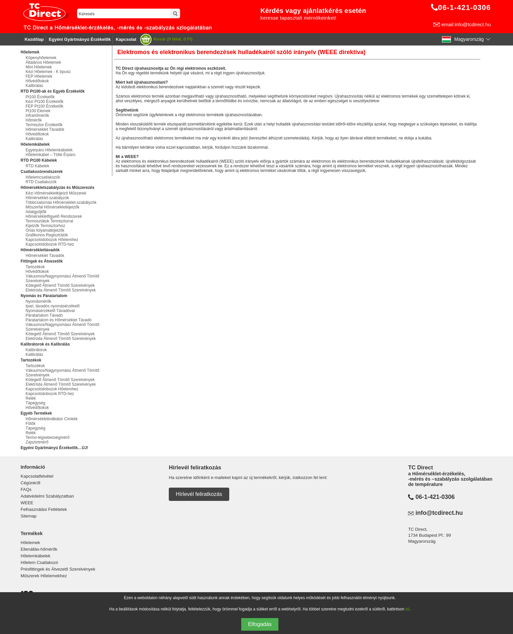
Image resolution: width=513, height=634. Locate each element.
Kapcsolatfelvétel (37, 476)
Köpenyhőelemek (41, 57)
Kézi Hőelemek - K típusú (48, 71)
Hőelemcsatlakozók (43, 177)
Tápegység (35, 403)
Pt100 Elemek (38, 111)
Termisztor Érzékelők (44, 124)
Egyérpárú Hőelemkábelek (49, 150)
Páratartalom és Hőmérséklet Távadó (59, 320)
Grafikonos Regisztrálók (47, 235)
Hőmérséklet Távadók (45, 129)
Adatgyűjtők (36, 211)
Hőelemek (30, 542)
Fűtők (31, 423)
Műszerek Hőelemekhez (44, 575)
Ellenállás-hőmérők (39, 549)
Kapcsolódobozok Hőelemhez (52, 239)
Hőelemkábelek (36, 555)
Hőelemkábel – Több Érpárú (50, 154)
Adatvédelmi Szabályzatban (47, 496)
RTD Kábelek (37, 166)
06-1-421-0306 (435, 497)
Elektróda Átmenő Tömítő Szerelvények (61, 290)
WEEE (27, 502)
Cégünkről (30, 482)
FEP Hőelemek (39, 76)
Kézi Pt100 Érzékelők (44, 101)
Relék (31, 398)
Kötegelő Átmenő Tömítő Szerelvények (60, 285)
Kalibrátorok (36, 350)
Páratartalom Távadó (44, 315)
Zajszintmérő (37, 442)
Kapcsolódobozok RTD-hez (50, 244)
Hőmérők (34, 120)
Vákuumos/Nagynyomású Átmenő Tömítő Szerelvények (62, 278)
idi (407, 609)
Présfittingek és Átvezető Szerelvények (58, 569)
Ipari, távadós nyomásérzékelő (53, 306)
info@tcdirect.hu (439, 513)
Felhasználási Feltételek (44, 509)
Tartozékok (35, 267)
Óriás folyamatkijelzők (45, 230)
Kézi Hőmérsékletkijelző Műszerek (56, 193)
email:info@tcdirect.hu (466, 24)
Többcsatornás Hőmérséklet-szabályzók (61, 202)
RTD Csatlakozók (41, 182)
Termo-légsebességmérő (47, 437)
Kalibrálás (34, 85)
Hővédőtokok (37, 81)
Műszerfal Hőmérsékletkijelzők (52, 207)
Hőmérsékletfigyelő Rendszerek (54, 216)
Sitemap (29, 516)
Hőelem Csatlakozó (39, 562)
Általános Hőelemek (43, 62)
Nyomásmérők (38, 301)
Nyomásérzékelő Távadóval (50, 310)
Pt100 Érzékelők (40, 97)
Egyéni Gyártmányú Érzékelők (80, 39)
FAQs (26, 489)
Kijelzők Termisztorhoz (45, 225)
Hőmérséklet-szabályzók (47, 198)
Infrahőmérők (37, 115)
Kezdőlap (34, 39)
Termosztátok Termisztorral (49, 221)
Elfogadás (259, 624)
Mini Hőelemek (39, 67)
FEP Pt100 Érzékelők (44, 106)
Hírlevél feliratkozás (199, 494)
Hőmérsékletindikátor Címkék (52, 419)
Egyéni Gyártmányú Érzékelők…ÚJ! (54, 447)
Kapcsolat (126, 39)
